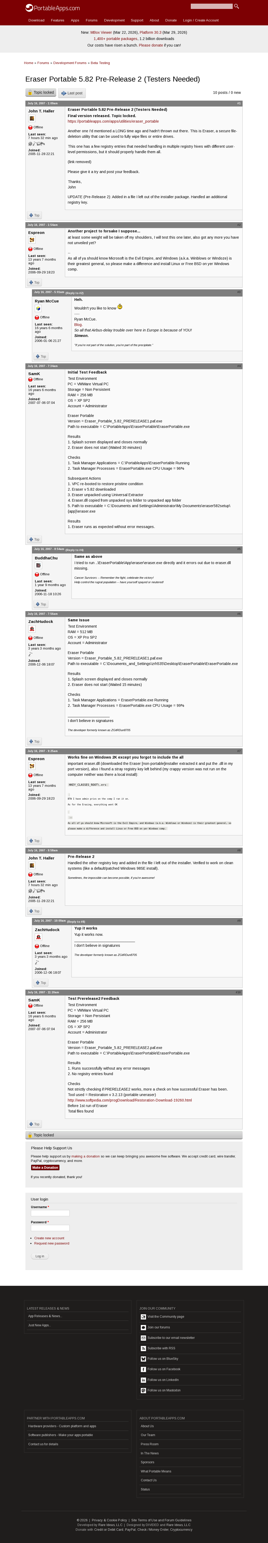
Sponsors (147, 1462)
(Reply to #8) (76, 921)
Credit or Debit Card (109, 1529)
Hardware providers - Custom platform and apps (62, 1426)
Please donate (151, 45)
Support (137, 20)
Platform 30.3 (150, 32)
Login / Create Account (201, 20)
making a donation (85, 1156)
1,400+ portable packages (115, 39)
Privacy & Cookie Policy (109, 1520)
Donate (171, 20)
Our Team (148, 1435)
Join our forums (155, 1327)
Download (36, 20)
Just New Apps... (39, 1325)
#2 (239, 224)
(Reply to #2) (74, 293)
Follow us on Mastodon (161, 1390)
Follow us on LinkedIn (160, 1380)
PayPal (130, 1529)
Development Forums (70, 63)
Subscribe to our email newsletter (168, 1338)
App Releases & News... (45, 1316)
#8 (239, 850)
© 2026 (82, 1520)
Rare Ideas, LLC (110, 1525)
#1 (239, 103)
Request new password (51, 1243)
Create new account (49, 1238)
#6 (239, 613)
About (154, 20)
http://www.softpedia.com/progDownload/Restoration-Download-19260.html (130, 1100)
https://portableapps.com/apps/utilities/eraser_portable (113, 121)
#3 (239, 292)
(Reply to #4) (74, 550)
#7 (239, 751)
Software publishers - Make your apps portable (60, 1435)
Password (40, 1222)
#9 (239, 920)
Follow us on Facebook (160, 1369)
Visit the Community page (162, 1317)
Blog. (78, 325)
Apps (75, 20)
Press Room (150, 1444)
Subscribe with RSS (158, 1348)
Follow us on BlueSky (159, 1359)
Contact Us (149, 1480)
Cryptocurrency (181, 1529)
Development (114, 20)
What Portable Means (156, 1471)
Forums (92, 20)
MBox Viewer (101, 32)
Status (145, 1489)
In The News (150, 1453)
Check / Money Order (153, 1529)
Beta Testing (100, 63)
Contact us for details (43, 1444)
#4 (239, 366)
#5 (239, 548)
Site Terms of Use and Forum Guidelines (161, 1520)
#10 (238, 992)
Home (28, 63)
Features (57, 20)
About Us (147, 1426)
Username (40, 1207)
